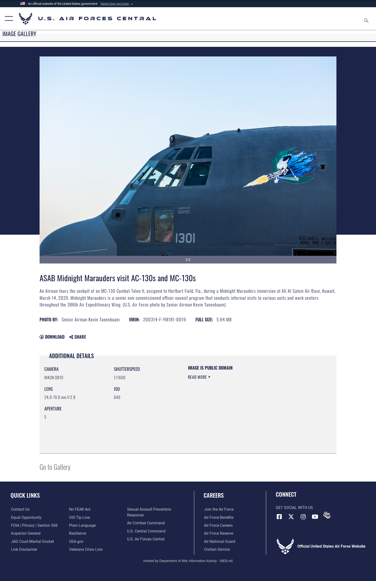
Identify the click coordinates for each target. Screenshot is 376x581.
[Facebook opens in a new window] (279, 516)
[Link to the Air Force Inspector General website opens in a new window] (25, 533)
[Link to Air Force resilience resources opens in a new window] (77, 533)
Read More (198, 377)
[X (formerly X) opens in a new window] (291, 516)
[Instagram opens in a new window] (303, 516)
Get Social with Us (294, 507)
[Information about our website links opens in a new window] (24, 549)
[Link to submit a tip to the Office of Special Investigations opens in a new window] (79, 517)
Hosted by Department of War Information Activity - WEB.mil (188, 561)
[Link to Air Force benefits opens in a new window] (218, 517)
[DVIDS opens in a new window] (326, 515)
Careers (214, 495)
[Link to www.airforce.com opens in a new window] (218, 509)
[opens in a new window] (82, 525)
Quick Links (25, 495)
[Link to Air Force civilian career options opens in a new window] (216, 549)
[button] (117, 3)
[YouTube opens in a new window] (315, 516)
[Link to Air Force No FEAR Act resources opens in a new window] (79, 509)
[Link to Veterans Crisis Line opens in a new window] (85, 549)
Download (52, 337)
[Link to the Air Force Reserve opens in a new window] (218, 533)
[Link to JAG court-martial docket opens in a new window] (32, 541)
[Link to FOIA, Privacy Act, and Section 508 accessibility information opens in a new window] (34, 525)
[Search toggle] (367, 19)
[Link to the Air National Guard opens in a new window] (219, 541)
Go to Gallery (55, 466)
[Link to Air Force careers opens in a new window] (218, 525)
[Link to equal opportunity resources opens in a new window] (26, 517)
